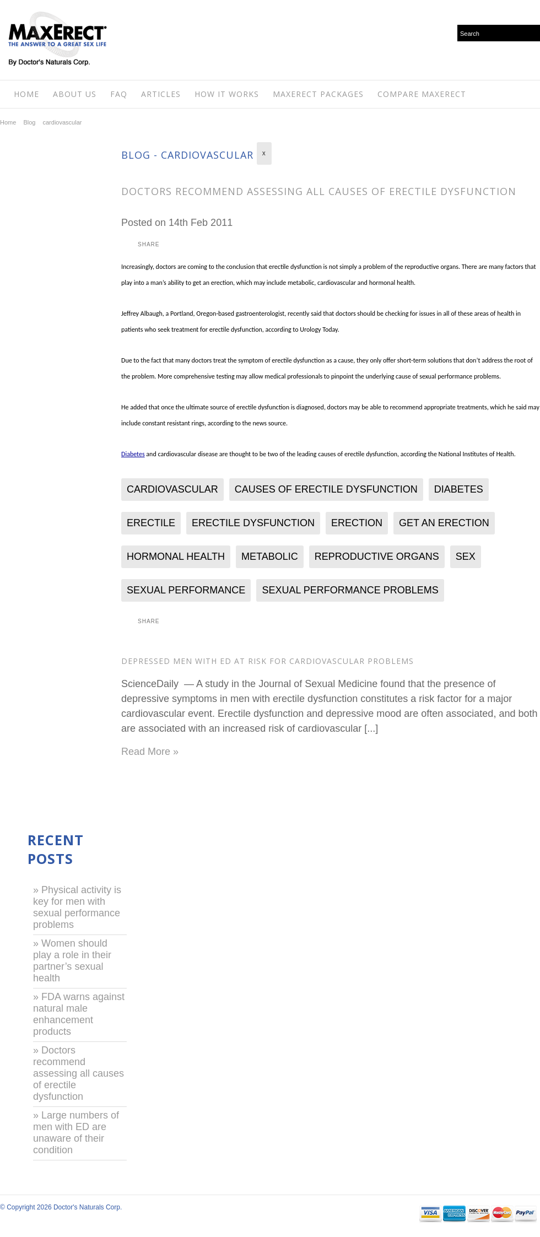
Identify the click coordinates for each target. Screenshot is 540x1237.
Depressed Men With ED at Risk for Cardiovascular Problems (267, 661)
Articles (161, 94)
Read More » (150, 751)
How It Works (227, 94)
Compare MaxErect (421, 94)
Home (26, 94)
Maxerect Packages (318, 94)
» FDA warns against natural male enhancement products (79, 1014)
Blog (29, 122)
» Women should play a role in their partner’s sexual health (72, 961)
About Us (74, 94)
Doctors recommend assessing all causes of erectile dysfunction (318, 191)
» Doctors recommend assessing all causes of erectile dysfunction (78, 1073)
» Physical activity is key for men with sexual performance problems (77, 907)
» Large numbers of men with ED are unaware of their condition (76, 1132)
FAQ (118, 94)
